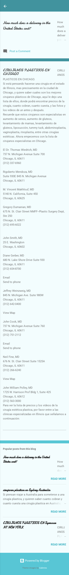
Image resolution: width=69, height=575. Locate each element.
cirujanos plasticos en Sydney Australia (26, 490)
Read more (58, 478)
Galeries (43, 568)
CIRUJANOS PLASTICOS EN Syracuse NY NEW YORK (29, 525)
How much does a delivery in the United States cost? (26, 25)
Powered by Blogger (34, 560)
